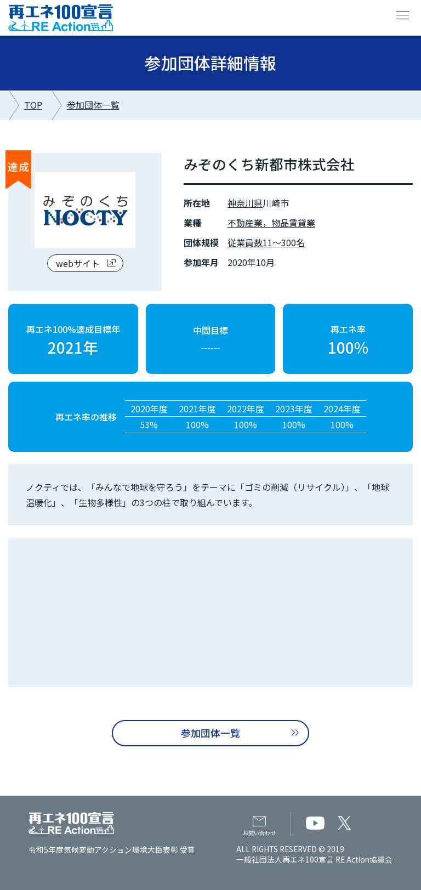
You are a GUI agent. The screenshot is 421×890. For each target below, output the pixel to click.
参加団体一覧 (93, 104)
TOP (33, 104)
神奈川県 (245, 202)
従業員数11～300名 (266, 242)
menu (403, 15)
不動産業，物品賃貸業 (271, 222)
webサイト (78, 263)
